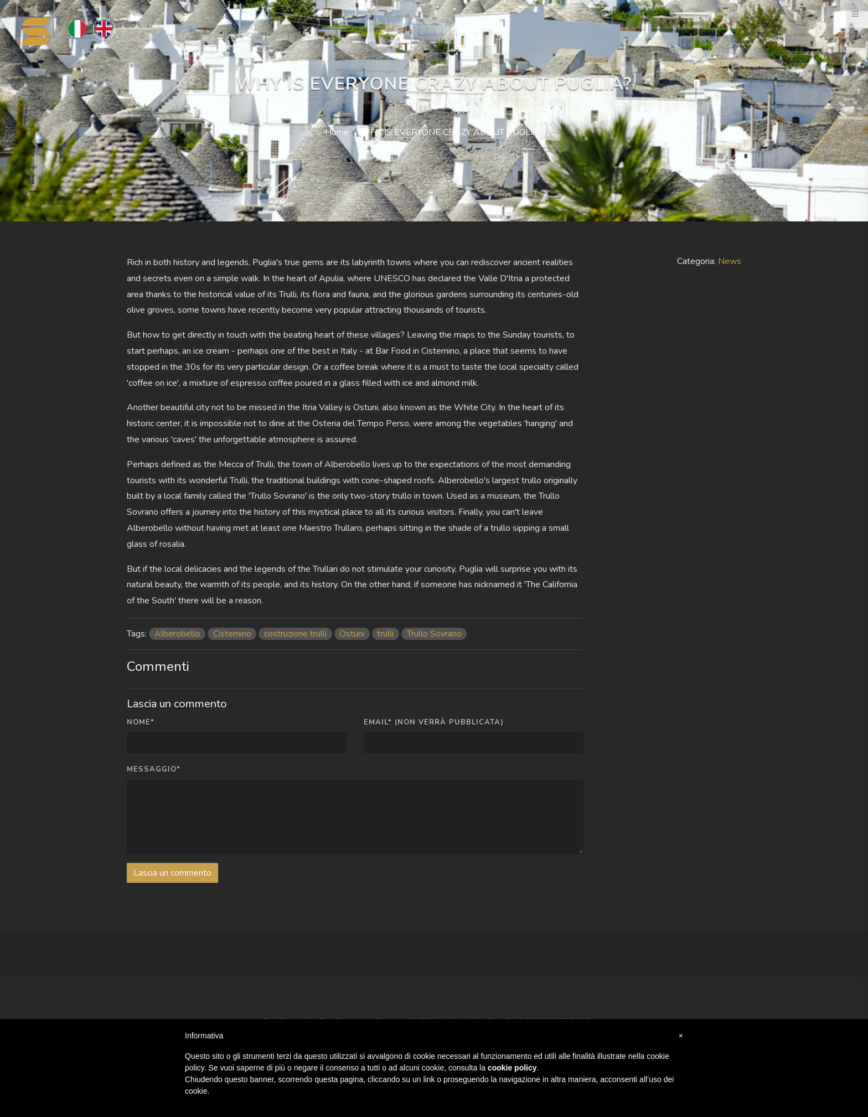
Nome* (140, 722)
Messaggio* (153, 769)
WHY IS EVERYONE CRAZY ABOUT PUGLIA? (451, 132)
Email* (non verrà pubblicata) (434, 722)
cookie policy (512, 1067)
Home (337, 132)
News (729, 261)
